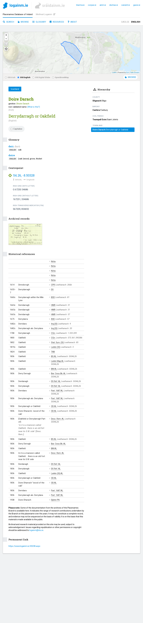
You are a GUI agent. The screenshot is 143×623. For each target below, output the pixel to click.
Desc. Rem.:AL (57, 419)
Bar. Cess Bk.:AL (58, 373)
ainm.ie (103, 5)
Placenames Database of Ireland (18, 14)
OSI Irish (10, 77)
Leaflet (114, 72)
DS (52, 289)
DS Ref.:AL (56, 381)
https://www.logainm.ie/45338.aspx (24, 546)
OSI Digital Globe (41, 77)
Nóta (53, 261)
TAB (53, 352)
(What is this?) (33, 107)
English (135, 22)
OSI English (23, 77)
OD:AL (54, 406)
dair (11, 146)
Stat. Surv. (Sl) (57, 342)
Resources (57, 22)
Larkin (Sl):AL (57, 473)
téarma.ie (80, 5)
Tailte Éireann (134, 72)
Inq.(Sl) (54, 324)
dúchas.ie (113, 5)
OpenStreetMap (60, 77)
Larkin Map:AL (57, 361)
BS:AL (53, 356)
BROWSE (130, 77)
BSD (53, 297)
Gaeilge (125, 22)
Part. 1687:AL (57, 390)
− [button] (6, 39)
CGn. (53, 333)
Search (8, 22)
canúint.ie (125, 5)
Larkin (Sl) (55, 347)
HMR (53, 305)
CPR (53, 284)
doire (11, 155)
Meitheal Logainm (45, 14)
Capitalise (16, 129)
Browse (23, 22)
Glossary (39, 22)
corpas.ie (92, 5)
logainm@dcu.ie (36, 530)
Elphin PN (55, 500)
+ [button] (6, 35)
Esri (127, 72)
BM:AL (54, 369)
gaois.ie (136, 5)
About (72, 22)
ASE (53, 319)
